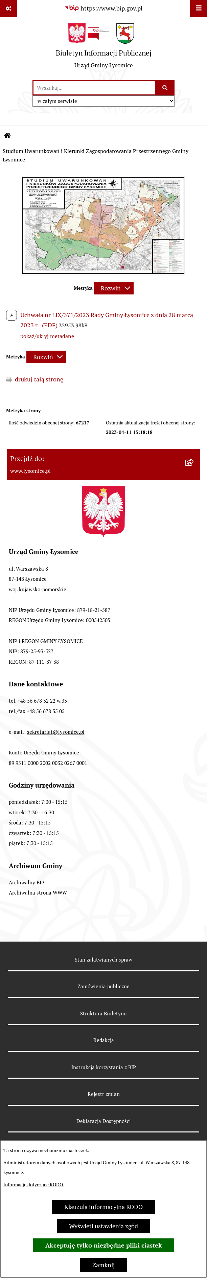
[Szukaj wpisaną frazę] (165, 87)
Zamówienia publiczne (103, 986)
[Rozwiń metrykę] (114, 288)
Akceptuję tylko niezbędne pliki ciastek (103, 1245)
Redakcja (103, 1040)
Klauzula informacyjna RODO (103, 1207)
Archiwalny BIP (26, 882)
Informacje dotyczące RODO (33, 1185)
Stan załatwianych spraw (103, 959)
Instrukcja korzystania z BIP (103, 1067)
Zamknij (103, 1265)
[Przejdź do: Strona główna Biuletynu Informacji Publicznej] (7, 135)
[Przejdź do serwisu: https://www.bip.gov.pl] (103, 8)
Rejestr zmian (104, 1094)
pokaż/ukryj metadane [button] (47, 336)
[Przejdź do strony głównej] (104, 48)
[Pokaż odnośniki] (8, 8)
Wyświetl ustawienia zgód (103, 1226)
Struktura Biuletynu (103, 1013)
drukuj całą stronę (39, 379)
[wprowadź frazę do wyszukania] (94, 87)
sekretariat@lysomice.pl (56, 732)
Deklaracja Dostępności (103, 1121)
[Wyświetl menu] (198, 8)
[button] (103, 274)
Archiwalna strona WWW (38, 892)
